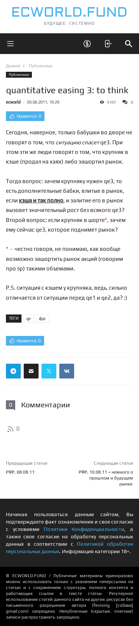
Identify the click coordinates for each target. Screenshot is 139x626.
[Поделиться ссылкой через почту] (31, 371)
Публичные (19, 75)
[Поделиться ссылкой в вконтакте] (66, 371)
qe (28, 318)
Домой (13, 65)
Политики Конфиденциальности (84, 529)
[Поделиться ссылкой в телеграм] (13, 371)
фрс (42, 318)
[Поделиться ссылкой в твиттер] (49, 371)
